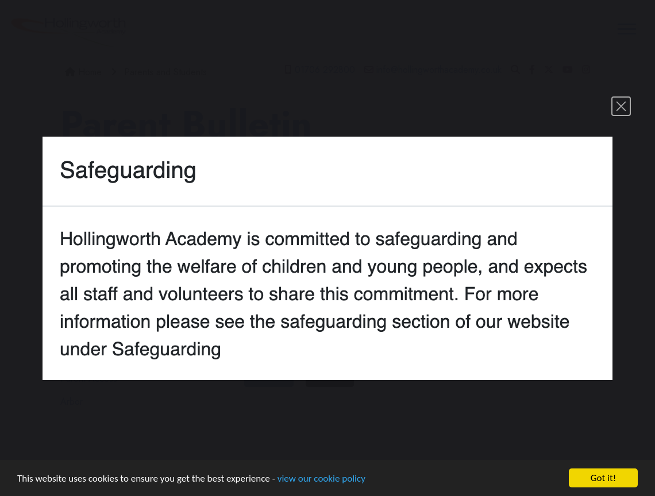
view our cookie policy (321, 478)
